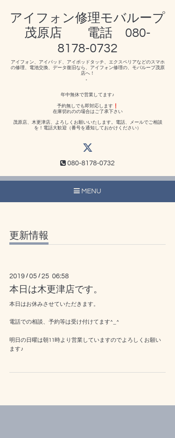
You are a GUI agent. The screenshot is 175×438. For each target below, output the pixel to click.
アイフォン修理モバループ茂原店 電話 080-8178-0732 (87, 33)
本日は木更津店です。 (56, 289)
